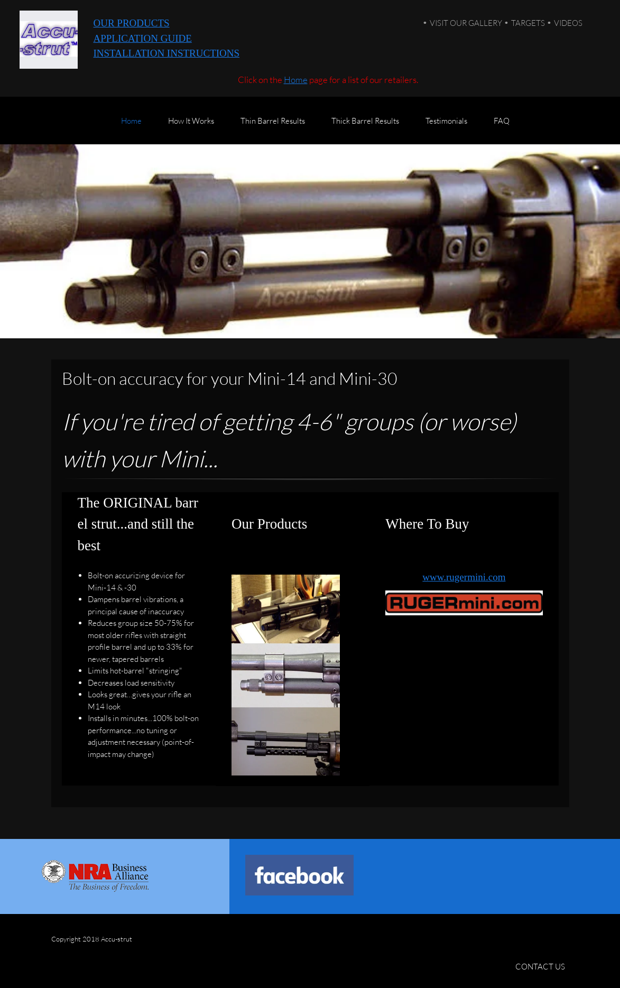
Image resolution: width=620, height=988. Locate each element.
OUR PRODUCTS (132, 23)
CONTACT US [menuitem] (540, 966)
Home (296, 79)
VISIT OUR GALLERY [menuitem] (466, 22)
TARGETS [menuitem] (528, 22)
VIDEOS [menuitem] (568, 22)
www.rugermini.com (463, 577)
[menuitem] (131, 126)
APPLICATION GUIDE (143, 38)
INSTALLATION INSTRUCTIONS (167, 53)
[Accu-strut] (49, 40)
